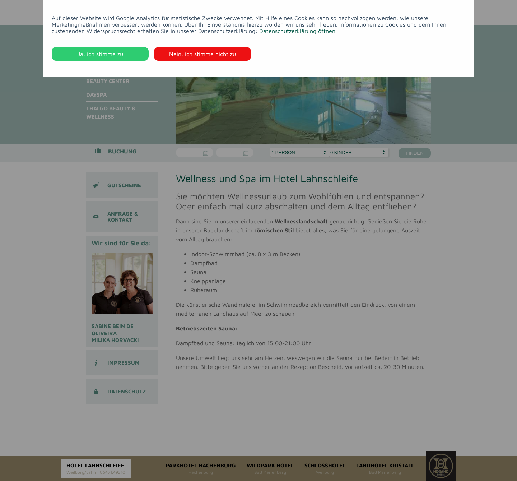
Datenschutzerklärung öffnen (297, 31)
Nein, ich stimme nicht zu (202, 54)
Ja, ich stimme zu (100, 54)
